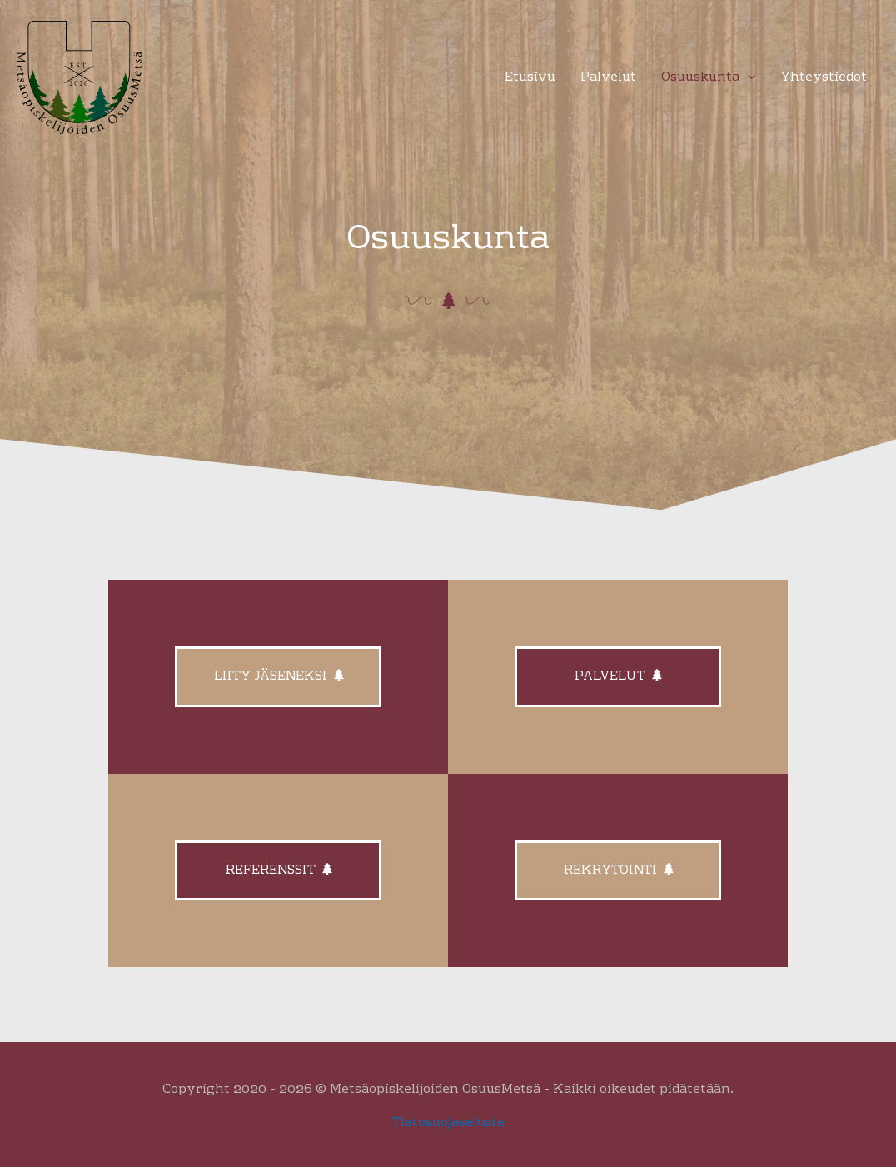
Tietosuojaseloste (448, 1123)
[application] (747, 78)
